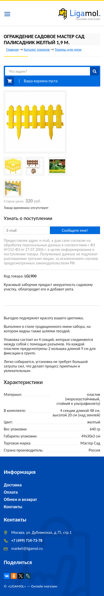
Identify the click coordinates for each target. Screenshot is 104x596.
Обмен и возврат (20, 499)
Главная (12, 49)
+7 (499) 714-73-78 (26, 540)
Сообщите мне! (75, 230)
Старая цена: (14, 201)
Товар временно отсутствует (26, 207)
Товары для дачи (68, 49)
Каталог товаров (37, 49)
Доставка (13, 485)
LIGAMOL (17, 586)
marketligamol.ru (27, 548)
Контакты (13, 506)
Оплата (11, 492)
